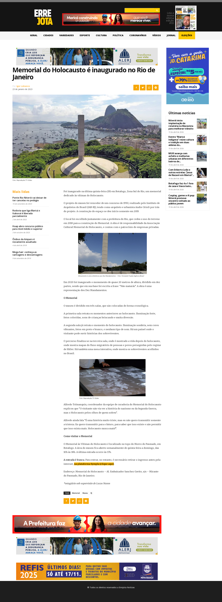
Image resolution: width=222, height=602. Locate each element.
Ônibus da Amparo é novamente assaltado (24, 240)
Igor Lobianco (23, 86)
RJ (91, 493)
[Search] (157, 10)
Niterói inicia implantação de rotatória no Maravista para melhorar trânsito (180, 124)
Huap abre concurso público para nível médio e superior (27, 227)
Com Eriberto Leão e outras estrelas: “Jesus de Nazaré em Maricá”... (181, 172)
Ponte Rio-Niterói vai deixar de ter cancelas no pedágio (29, 199)
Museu (85, 493)
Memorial (76, 493)
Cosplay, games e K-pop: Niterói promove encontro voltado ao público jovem (181, 199)
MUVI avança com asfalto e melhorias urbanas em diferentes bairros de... (180, 157)
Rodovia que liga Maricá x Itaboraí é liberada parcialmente (26, 213)
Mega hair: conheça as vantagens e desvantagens (27, 253)
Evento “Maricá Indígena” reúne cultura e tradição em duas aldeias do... (181, 141)
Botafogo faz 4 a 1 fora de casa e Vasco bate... (180, 185)
